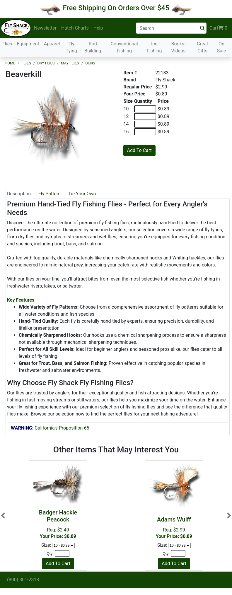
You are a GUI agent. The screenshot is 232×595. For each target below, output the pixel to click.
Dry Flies (45, 63)
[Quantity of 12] (145, 116)
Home (10, 63)
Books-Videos (178, 47)
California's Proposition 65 (50, 428)
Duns (90, 63)
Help (98, 28)
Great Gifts (202, 47)
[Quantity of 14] (145, 124)
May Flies (70, 63)
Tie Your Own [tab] (82, 193)
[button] (3, 515)
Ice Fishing (154, 47)
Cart (218, 28)
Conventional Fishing (124, 47)
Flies (7, 44)
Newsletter (45, 28)
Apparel (52, 44)
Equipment (28, 44)
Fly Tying (71, 47)
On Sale (221, 47)
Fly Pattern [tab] (49, 193)
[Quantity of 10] (145, 108)
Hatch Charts (75, 28)
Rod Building (92, 47)
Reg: (174, 527)
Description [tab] (19, 193)
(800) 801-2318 (23, 579)
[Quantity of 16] (145, 131)
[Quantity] (62, 553)
